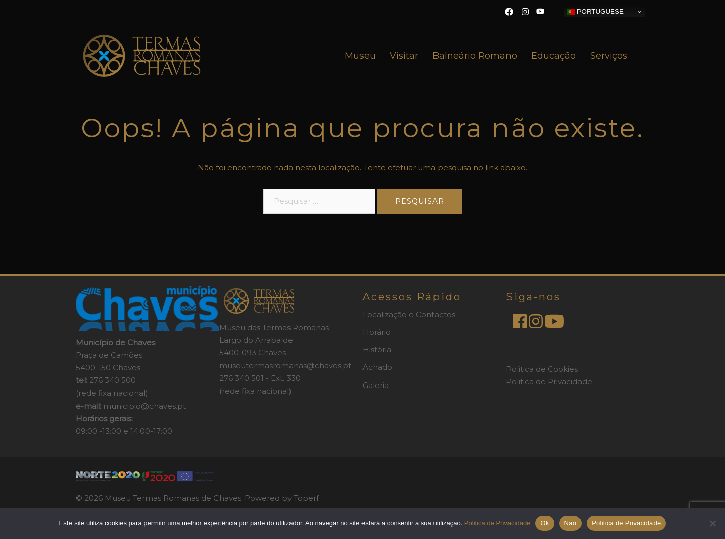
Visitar (404, 55)
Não (570, 523)
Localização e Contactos (408, 314)
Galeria (375, 385)
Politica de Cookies (542, 369)
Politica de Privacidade (549, 382)
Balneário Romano (474, 55)
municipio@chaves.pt (144, 406)
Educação (553, 55)
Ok (544, 523)
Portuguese (595, 12)
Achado (377, 367)
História (376, 349)
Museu (360, 55)
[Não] (712, 523)
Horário (376, 332)
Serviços (608, 55)
